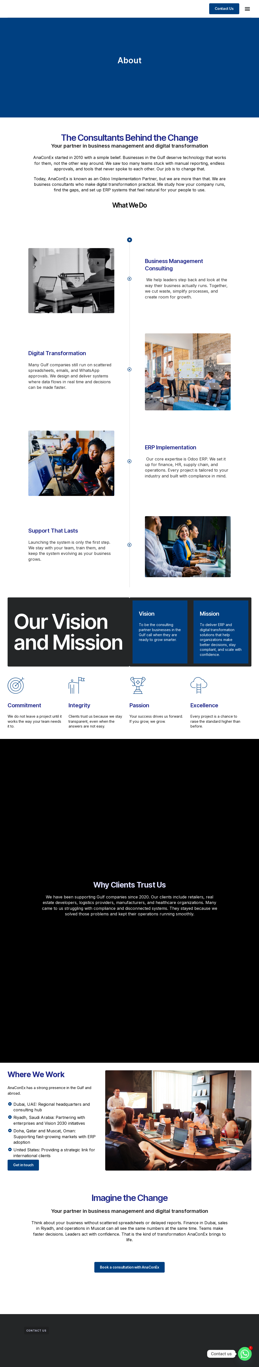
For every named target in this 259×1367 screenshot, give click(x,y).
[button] (247, 14)
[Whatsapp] (245, 1354)
